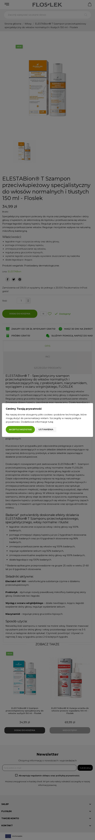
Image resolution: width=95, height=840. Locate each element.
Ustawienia (46, 429)
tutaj (50, 421)
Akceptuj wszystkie (20, 429)
